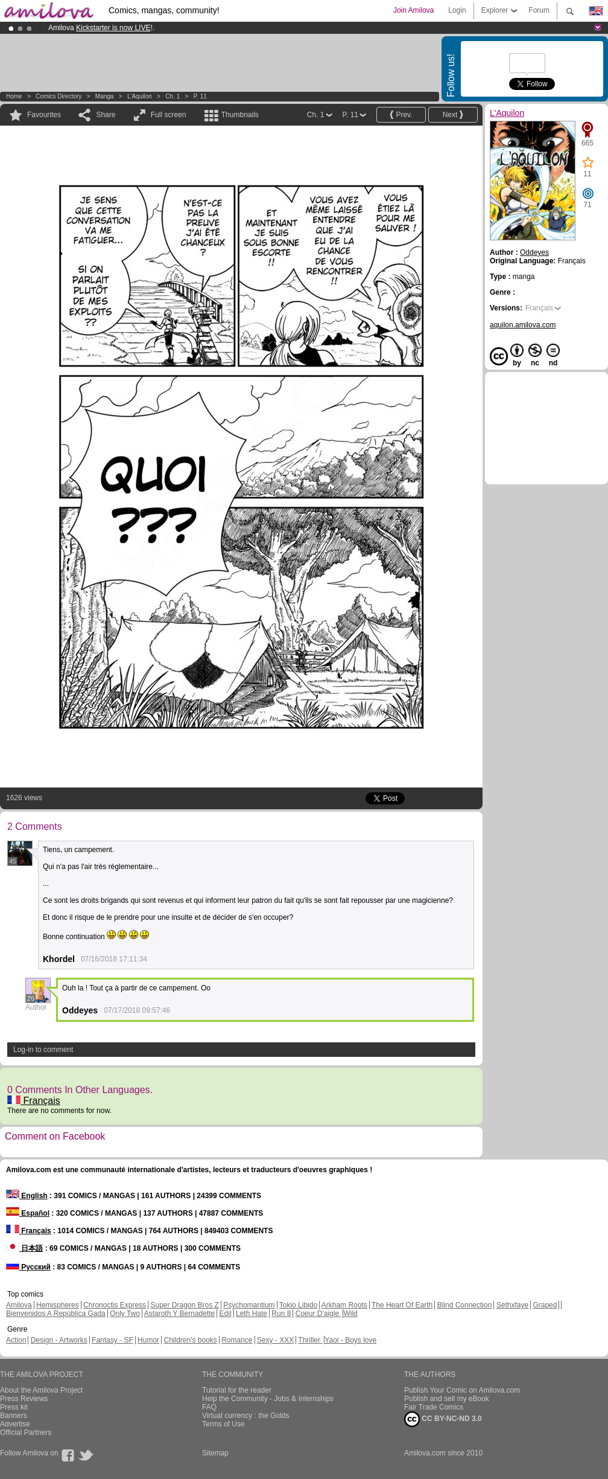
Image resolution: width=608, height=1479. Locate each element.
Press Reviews (24, 1398)
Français (33, 1101)
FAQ (209, 1407)
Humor (148, 1340)
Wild (350, 1313)
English (27, 1196)
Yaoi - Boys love (350, 1340)
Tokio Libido (298, 1305)
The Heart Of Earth (402, 1305)
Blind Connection (464, 1305)
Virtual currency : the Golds (246, 1415)
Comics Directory (58, 96)
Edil (226, 1313)
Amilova (19, 1305)
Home (14, 96)
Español (27, 1213)
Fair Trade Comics (433, 1407)
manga (104, 96)
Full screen (168, 115)
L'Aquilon (139, 96)
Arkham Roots (344, 1305)
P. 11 (200, 96)
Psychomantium (248, 1305)
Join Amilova (413, 10)
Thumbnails (240, 115)
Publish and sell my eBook (446, 1398)
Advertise (15, 1424)
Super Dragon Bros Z (184, 1305)
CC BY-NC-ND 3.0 (443, 1419)
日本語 (24, 1248)
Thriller (310, 1340)
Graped (545, 1305)
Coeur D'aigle (318, 1313)
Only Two (125, 1313)
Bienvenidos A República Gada (56, 1313)
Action (16, 1340)
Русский (28, 1267)
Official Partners (25, 1432)
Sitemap (215, 1453)
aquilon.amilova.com (523, 325)
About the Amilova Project (41, 1390)
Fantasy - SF (112, 1340)
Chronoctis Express (114, 1305)
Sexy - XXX (275, 1340)
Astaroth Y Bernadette (179, 1313)
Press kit (14, 1407)
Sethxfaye (512, 1305)
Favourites (44, 115)
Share (105, 115)
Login (457, 10)
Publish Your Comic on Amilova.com (462, 1390)
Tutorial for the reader (236, 1390)
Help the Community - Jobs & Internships (268, 1398)
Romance (236, 1340)
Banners (13, 1415)
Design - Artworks (59, 1340)
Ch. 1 (172, 96)
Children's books (190, 1340)
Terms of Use (223, 1424)
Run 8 (281, 1313)
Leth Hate (251, 1313)
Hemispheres (57, 1305)
